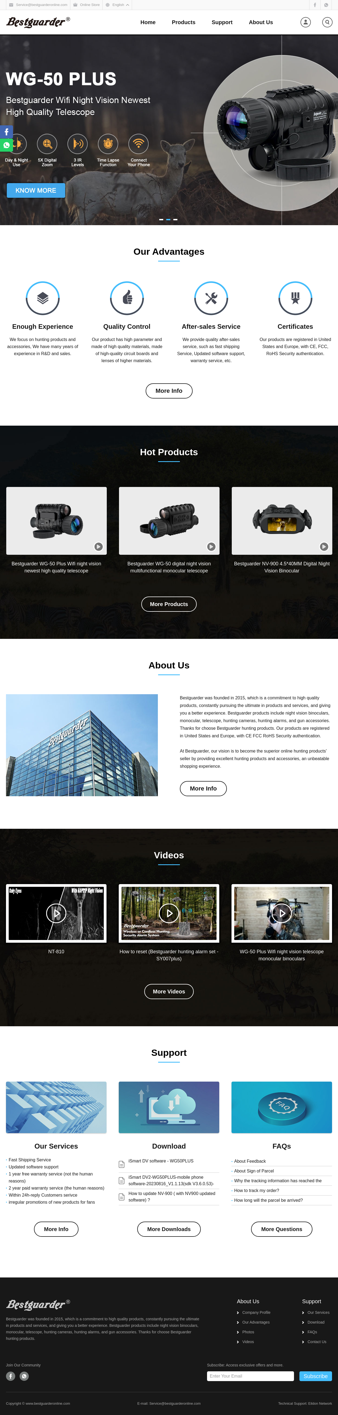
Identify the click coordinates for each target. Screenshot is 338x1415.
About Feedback (250, 1161)
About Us (168, 665)
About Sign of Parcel (254, 1171)
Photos (248, 1332)
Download (169, 1146)
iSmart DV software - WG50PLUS (161, 1161)
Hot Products (169, 452)
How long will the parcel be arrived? (268, 1200)
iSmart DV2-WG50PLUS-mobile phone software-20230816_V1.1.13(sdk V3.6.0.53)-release (171, 1184)
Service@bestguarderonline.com (175, 1403)
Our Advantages (168, 251)
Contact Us (317, 1342)
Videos (169, 855)
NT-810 (56, 951)
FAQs (282, 1146)
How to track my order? (256, 1190)
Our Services (56, 1146)
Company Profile (256, 1312)
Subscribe (316, 1376)
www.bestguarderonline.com (48, 1403)
